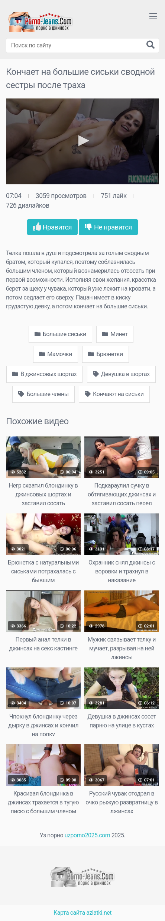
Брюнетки (105, 354)
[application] (82, 141)
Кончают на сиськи (114, 394)
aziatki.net (98, 912)
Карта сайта (69, 912)
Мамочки (55, 354)
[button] (82, 141)
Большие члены (43, 394)
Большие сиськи (60, 334)
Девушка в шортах (121, 374)
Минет (114, 334)
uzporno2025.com (87, 835)
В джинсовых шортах (44, 374)
